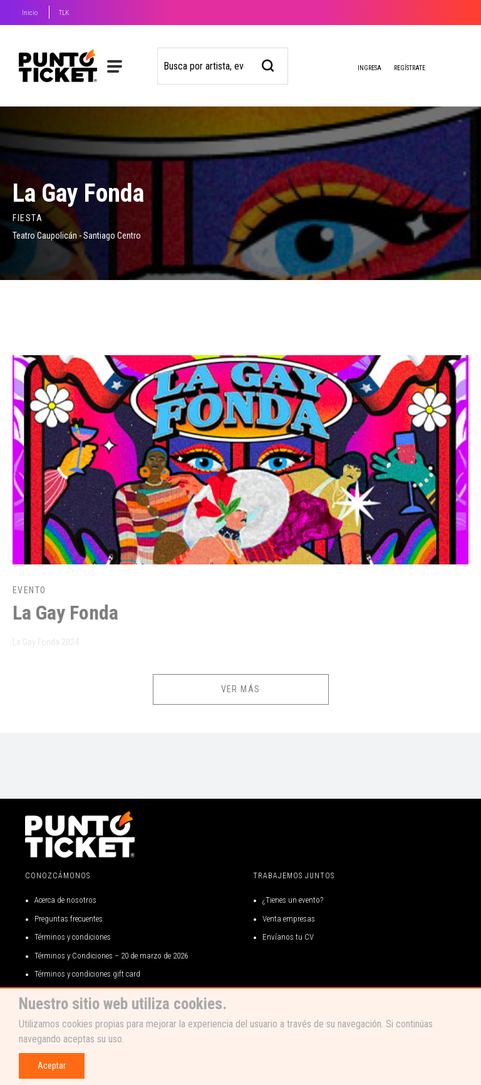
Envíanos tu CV (288, 937)
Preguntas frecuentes (68, 918)
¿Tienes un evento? (292, 900)
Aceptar (52, 1066)
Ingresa (359, 69)
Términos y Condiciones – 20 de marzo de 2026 (111, 955)
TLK (64, 13)
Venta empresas (288, 918)
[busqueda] (268, 64)
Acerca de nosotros (65, 900)
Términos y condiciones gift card (87, 974)
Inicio (30, 13)
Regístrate (409, 68)
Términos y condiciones (72, 937)
